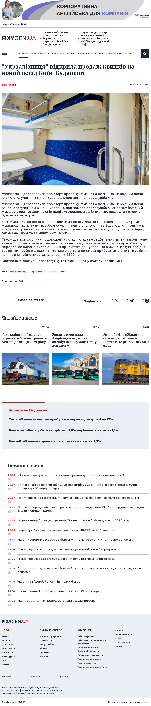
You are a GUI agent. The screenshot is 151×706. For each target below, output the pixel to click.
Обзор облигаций (88, 651)
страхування (114, 53)
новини (23, 53)
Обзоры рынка (86, 636)
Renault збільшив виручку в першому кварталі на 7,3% (55, 441)
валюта (71, 53)
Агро (4, 660)
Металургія (8, 656)
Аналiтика (58, 53)
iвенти (128, 53)
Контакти (7, 676)
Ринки (5, 636)
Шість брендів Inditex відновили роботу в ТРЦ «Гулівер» (78, 592)
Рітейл (43, 648)
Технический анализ (89, 659)
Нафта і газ (8, 652)
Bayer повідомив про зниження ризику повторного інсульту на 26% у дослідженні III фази (93, 38)
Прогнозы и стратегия (90, 655)
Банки (5, 664)
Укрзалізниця (18, 271)
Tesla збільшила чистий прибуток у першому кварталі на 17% (61, 419)
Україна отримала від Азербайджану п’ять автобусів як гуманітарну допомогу (78, 541)
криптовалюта (87, 53)
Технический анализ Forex (92, 667)
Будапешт (38, 271)
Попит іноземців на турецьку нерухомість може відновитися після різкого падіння (78, 499)
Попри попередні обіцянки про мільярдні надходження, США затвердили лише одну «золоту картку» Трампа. (81, 509)
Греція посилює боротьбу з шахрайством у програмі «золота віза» (78, 560)
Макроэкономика (87, 647)
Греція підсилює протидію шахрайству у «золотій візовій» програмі (78, 551)
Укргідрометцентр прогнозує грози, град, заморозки (78, 602)
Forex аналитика (87, 663)
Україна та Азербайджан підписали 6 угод (78, 583)
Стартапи (7, 644)
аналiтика (84, 630)
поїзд (52, 271)
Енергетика (8, 648)
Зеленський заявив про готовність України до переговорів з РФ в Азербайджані (54, 38)
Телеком (44, 652)
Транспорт (9, 84)
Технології (8, 640)
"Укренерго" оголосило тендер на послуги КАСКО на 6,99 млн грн (78, 531)
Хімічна (44, 656)
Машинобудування (51, 636)
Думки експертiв (40, 53)
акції (101, 53)
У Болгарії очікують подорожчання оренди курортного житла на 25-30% (78, 476)
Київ (63, 271)
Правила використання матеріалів (128, 702)
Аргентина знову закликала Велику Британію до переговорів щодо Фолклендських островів (79, 570)
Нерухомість (47, 644)
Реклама (35, 676)
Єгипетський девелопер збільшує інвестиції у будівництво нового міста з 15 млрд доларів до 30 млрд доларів (78, 486)
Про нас (63, 676)
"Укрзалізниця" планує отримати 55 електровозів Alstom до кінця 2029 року (78, 522)
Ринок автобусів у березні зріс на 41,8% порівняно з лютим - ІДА (63, 430)
